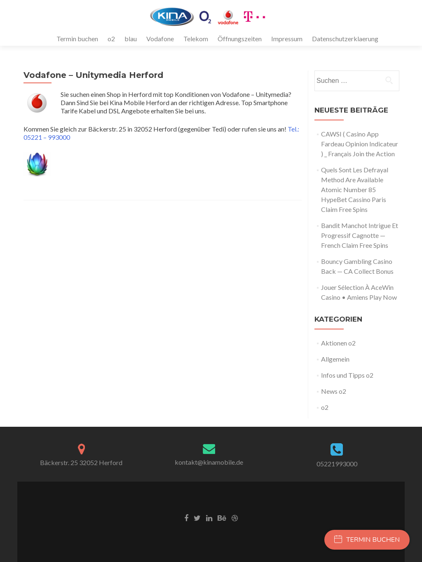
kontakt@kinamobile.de (209, 462)
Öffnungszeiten (240, 38)
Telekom (195, 38)
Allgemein (335, 359)
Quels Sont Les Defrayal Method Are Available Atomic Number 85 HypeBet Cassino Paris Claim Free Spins (354, 189)
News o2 (333, 391)
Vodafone (160, 38)
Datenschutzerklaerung (345, 38)
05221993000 (336, 464)
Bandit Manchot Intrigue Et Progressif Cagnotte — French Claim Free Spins (359, 235)
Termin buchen (77, 38)
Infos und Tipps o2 (347, 375)
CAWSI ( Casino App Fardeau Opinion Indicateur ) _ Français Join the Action (359, 144)
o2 (111, 38)
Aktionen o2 (338, 343)
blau (130, 38)
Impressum (286, 38)
